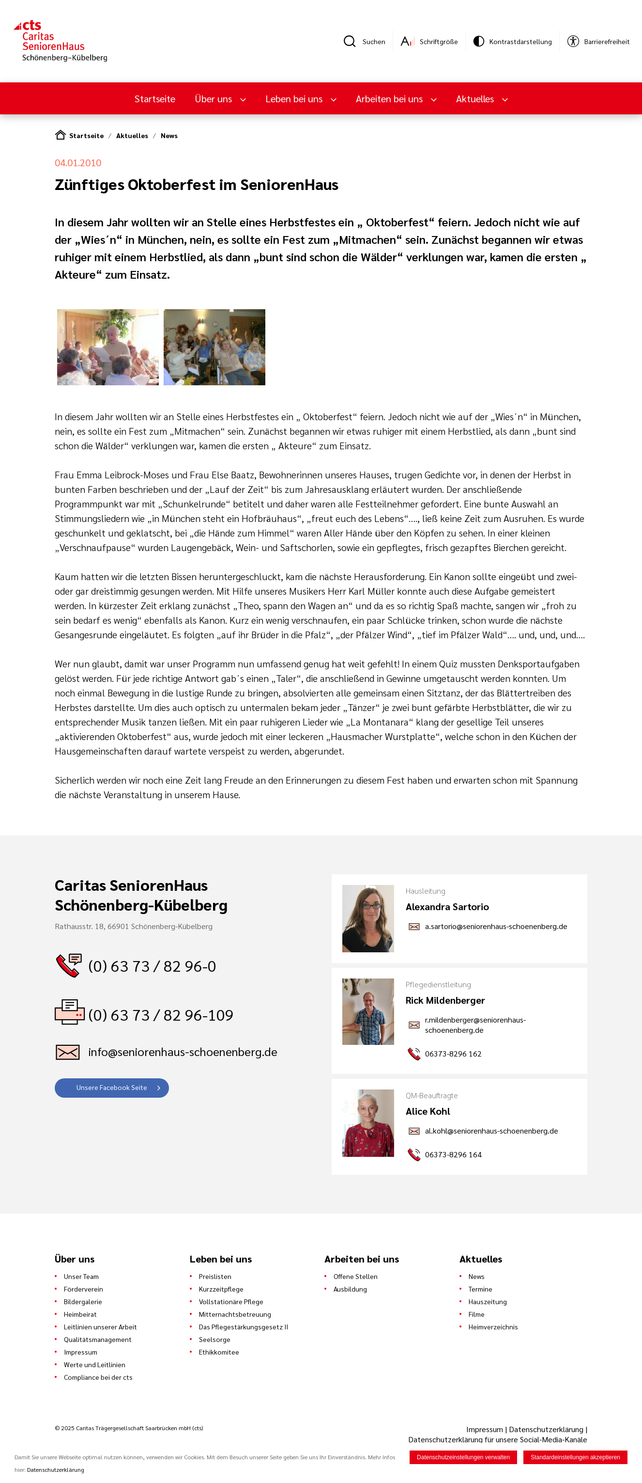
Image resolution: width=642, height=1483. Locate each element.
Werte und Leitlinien (94, 1364)
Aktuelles (476, 98)
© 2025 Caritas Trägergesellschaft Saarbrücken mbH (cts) (129, 1428)
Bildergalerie (83, 1301)
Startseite (155, 98)
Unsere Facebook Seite (111, 1087)
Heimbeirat (80, 1313)
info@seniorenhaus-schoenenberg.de (183, 1051)
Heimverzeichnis (493, 1326)
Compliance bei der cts (98, 1377)
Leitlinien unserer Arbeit (100, 1326)
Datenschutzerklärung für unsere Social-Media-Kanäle (497, 1439)
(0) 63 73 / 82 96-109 (161, 1014)
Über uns (214, 98)
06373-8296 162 (453, 1053)
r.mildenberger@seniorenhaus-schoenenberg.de (475, 1024)
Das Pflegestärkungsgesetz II (243, 1326)
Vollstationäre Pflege (231, 1301)
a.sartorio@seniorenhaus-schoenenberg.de (496, 926)
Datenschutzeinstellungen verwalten (463, 1457)
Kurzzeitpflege (221, 1288)
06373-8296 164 (453, 1154)
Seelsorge (214, 1339)
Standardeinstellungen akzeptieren (575, 1457)
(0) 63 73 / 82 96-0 (152, 965)
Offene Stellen (356, 1276)
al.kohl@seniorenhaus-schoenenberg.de (491, 1130)
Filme (477, 1313)
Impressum (80, 1351)
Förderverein (83, 1288)
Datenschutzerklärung (546, 1429)
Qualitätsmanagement (98, 1339)
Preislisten (215, 1276)
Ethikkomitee (219, 1351)
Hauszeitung (488, 1301)
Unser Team (81, 1276)
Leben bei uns (295, 98)
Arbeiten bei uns (390, 98)
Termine (480, 1288)
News (169, 135)
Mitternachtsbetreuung (235, 1313)
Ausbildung (350, 1288)
